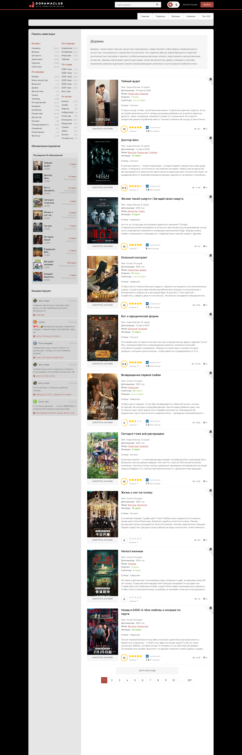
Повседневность (40, 124)
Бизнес (65, 101)
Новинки (191, 16)
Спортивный (38, 132)
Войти (207, 4)
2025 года (67, 72)
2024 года (67, 76)
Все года (66, 91)
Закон (64, 130)
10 (173, 680)
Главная (145, 16)
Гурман (65, 127)
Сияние (39, 315)
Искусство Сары (44, 376)
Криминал (36, 109)
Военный (36, 84)
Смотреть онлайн (102, 128)
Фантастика (37, 91)
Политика (66, 116)
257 (190, 680)
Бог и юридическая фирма (139, 316)
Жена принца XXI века (46, 336)
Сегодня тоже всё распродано (142, 433)
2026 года (67, 69)
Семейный (37, 128)
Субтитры (37, 66)
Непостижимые (132, 551)
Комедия (36, 106)
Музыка (35, 121)
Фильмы (176, 16)
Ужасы (35, 95)
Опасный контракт (134, 257)
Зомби (65, 104)
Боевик (35, 76)
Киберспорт (68, 112)
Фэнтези (36, 135)
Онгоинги (36, 55)
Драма (35, 87)
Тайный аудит (130, 81)
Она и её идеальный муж (48, 357)
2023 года (66, 80)
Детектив (36, 117)
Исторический (39, 102)
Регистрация (190, 4)
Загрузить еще (147, 670)
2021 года (66, 87)
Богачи (65, 134)
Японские (66, 55)
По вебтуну (67, 138)
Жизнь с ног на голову (136, 492)
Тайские (65, 59)
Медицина (67, 123)
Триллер (36, 98)
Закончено (37, 59)
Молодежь (67, 119)
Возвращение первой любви (141, 375)
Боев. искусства (40, 80)
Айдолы (65, 108)
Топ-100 (206, 16)
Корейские (67, 48)
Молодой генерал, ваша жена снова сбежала (54, 413)
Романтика (37, 113)
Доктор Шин (130, 140)
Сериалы (160, 16)
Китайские (67, 51)
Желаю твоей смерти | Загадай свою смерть (152, 198)
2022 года (66, 84)
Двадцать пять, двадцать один (52, 394)
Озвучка (36, 63)
